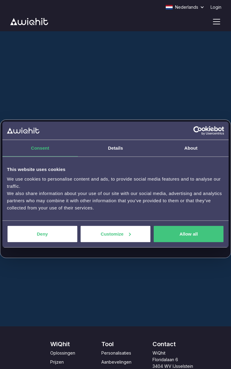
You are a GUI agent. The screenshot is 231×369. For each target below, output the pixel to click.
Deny (42, 233)
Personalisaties (116, 352)
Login (216, 7)
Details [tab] (115, 148)
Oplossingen (62, 352)
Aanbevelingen (116, 361)
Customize (116, 233)
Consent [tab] (40, 148)
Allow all (189, 233)
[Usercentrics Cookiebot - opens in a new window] (197, 130)
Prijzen (57, 361)
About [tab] (191, 148)
